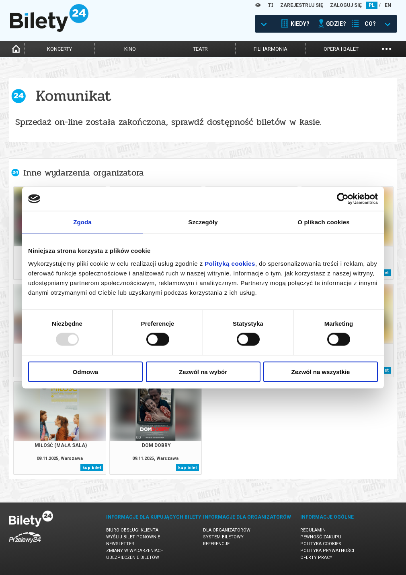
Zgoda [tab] (82, 222)
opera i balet (341, 49)
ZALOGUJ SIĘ (346, 5)
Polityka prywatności (327, 550)
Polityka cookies (320, 543)
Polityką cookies (230, 263)
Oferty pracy (316, 557)
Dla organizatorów (226, 530)
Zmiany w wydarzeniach (135, 550)
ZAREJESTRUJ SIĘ (301, 5)
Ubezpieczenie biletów (132, 557)
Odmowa (85, 371)
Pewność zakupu (320, 537)
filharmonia (270, 49)
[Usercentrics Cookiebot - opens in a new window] (343, 199)
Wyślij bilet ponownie (133, 537)
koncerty (59, 49)
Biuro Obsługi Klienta (132, 530)
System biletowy (223, 537)
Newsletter (120, 543)
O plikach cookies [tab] (323, 222)
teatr (200, 49)
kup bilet (91, 467)
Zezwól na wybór (203, 371)
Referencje (216, 543)
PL (372, 5)
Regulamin (313, 530)
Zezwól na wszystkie (320, 371)
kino (130, 49)
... (386, 48)
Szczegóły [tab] (202, 222)
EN (388, 5)
